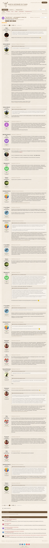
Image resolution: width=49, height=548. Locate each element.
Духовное (22, 19)
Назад (4, 25)
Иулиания (6, 340)
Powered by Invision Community (24, 547)
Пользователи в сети (28, 11)
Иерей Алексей (6, 149)
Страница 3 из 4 (19, 25)
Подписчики (42, 17)
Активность (11, 9)
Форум (4, 11)
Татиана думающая (9, 528)
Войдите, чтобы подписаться (35, 17)
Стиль (26, 546)
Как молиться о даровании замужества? (10, 519)
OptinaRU (8, 536)
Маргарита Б (6, 163)
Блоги (12, 11)
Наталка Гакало (9, 520)
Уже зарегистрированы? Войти (36, 2)
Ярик (6, 28)
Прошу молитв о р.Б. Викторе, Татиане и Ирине (11, 527)
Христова (6, 121)
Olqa (7, 355)
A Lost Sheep (6, 207)
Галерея (16, 11)
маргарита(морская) (10, 19)
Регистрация (44, 2)
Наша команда (21, 11)
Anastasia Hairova (6, 191)
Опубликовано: (16, 107)
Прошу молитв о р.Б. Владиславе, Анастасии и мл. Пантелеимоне (14, 531)
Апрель (6, 177)
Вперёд (13, 25)
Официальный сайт (19, 9)
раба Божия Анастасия (10, 532)
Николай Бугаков (7, 369)
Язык (23, 546)
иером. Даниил (6, 44)
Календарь (8, 11)
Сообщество (5, 9)
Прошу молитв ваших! (7, 523)
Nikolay (8, 524)
